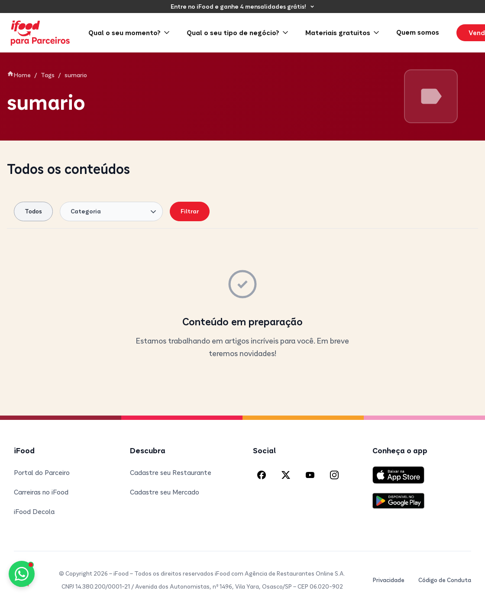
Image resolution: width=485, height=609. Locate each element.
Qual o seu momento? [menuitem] (128, 32)
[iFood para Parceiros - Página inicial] (40, 33)
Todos (33, 211)
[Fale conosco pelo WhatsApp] (22, 574)
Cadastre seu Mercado (164, 492)
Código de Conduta (444, 579)
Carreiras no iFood (41, 492)
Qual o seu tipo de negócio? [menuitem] (237, 32)
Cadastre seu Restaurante (170, 472)
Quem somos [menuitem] (417, 32)
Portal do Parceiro (42, 472)
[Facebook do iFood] (261, 475)
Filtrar (190, 211)
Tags (48, 75)
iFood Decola (34, 511)
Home (19, 74)
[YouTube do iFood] (310, 475)
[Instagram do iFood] (334, 475)
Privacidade (388, 579)
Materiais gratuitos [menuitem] (342, 32)
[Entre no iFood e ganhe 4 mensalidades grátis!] (242, 6)
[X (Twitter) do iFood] (285, 475)
